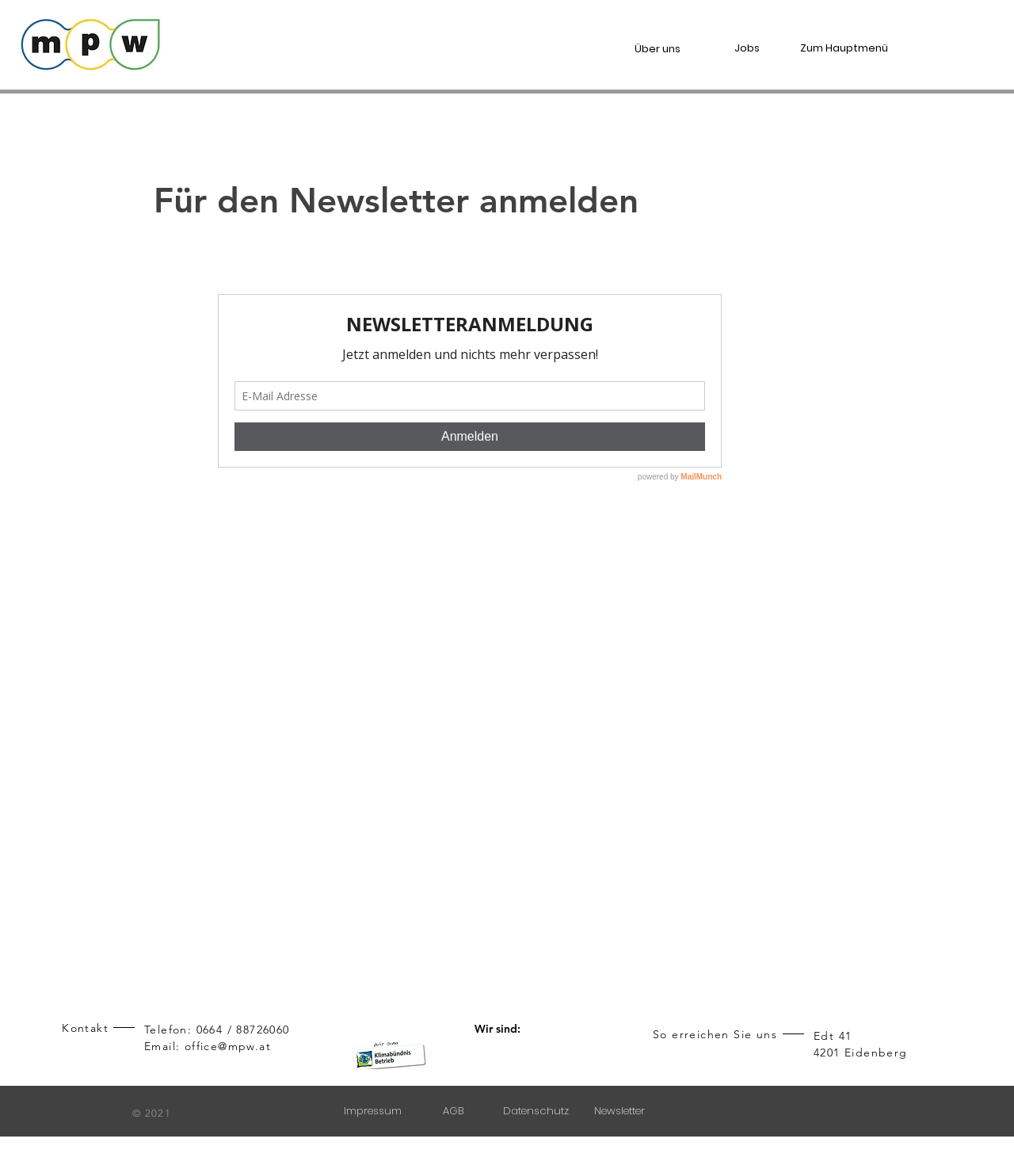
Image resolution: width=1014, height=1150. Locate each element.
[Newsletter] (620, 1111)
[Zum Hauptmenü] (850, 48)
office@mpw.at (228, 1046)
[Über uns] (664, 49)
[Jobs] (754, 48)
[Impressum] (374, 1111)
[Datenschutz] (537, 1111)
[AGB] (454, 1111)
